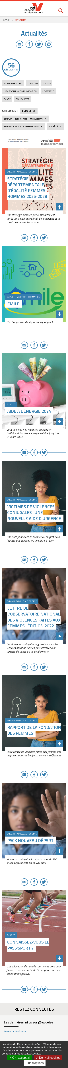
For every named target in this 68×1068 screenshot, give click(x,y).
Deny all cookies (48, 1057)
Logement (48, 91)
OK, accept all (19, 1057)
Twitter (39, 44)
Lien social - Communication (20, 91)
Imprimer (48, 44)
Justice (47, 83)
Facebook (29, 44)
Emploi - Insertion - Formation (23, 118)
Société (53, 126)
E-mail (19, 44)
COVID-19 (33, 83)
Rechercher (60, 8)
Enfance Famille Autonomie (21, 126)
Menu (7, 8)
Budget (26, 110)
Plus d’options (35, 1063)
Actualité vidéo (13, 83)
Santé (7, 99)
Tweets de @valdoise (15, 1031)
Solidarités (22, 99)
